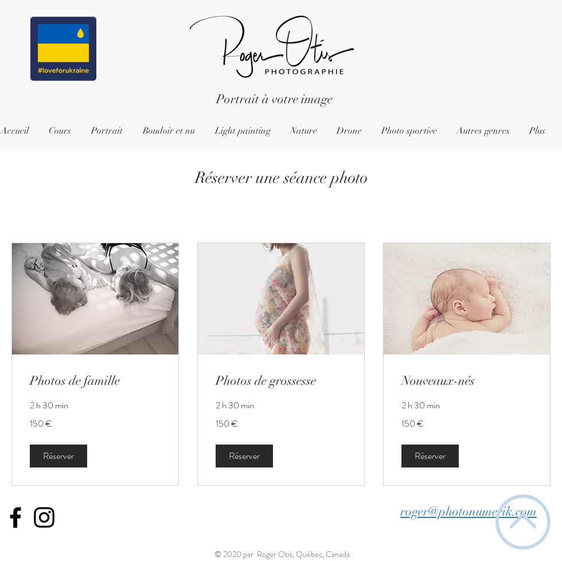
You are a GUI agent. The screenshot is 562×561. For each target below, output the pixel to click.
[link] (95, 380)
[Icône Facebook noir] (15, 517)
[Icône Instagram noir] (44, 517)
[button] (58, 456)
